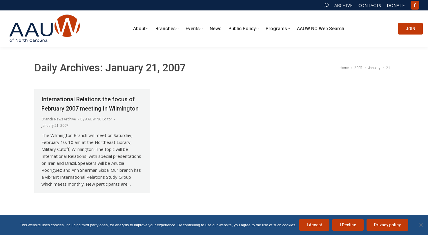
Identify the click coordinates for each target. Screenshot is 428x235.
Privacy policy (387, 225)
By (96, 119)
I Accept (314, 225)
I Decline (348, 225)
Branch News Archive (58, 119)
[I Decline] (421, 225)
